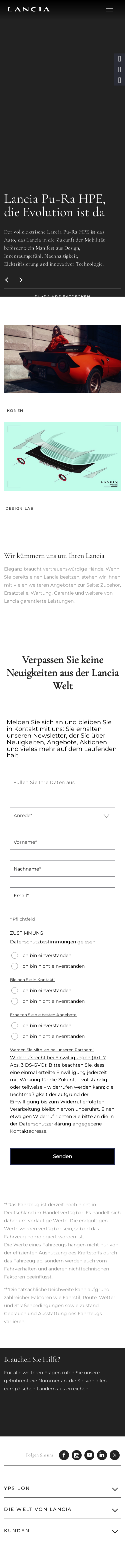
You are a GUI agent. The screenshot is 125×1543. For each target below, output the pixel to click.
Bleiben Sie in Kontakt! (32, 979)
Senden (62, 1156)
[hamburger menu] (110, 10)
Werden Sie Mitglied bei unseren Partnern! (52, 1049)
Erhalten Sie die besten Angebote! (43, 1014)
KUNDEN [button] (17, 1531)
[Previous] (7, 280)
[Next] (20, 280)
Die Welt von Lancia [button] (38, 1509)
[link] (62, 297)
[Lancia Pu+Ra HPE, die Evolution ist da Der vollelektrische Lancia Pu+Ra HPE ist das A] (62, 148)
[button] (119, 58)
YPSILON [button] (17, 1488)
